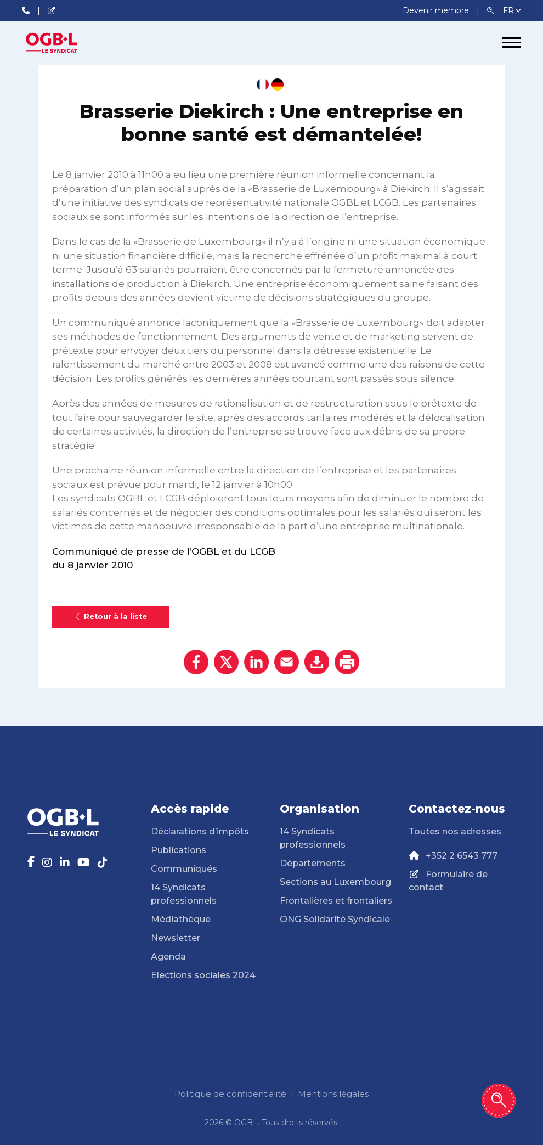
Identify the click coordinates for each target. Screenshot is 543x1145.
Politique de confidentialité (230, 1093)
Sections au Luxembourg (335, 882)
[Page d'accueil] (63, 43)
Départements (313, 863)
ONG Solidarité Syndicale (335, 919)
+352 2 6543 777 (461, 855)
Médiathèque (181, 919)
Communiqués (184, 869)
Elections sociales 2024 (203, 975)
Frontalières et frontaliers (336, 900)
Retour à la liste (110, 616)
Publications (178, 850)
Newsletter (175, 938)
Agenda (168, 956)
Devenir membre (437, 10)
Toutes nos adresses (455, 831)
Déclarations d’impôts (200, 831)
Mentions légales (333, 1093)
